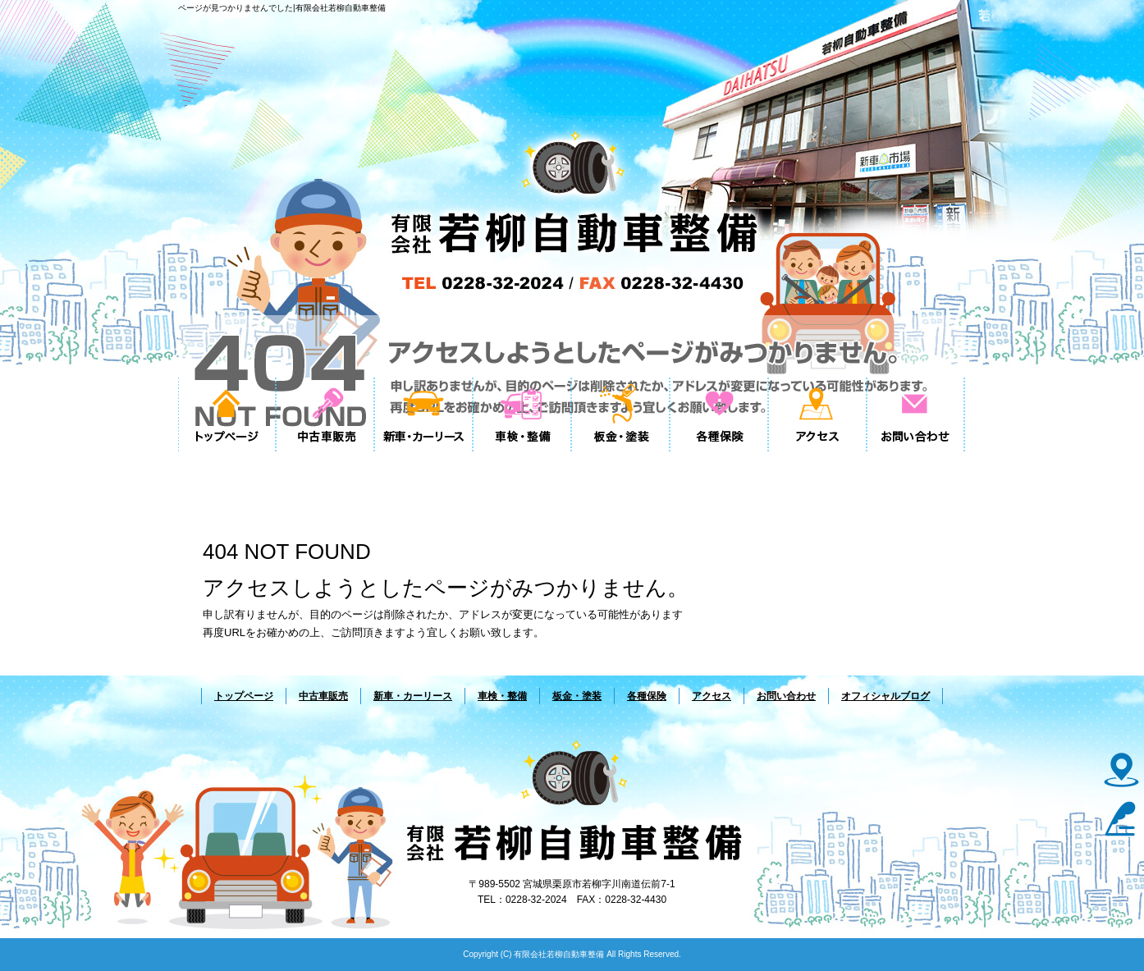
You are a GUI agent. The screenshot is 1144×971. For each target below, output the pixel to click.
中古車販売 (326, 414)
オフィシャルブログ (885, 696)
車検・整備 (523, 414)
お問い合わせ (916, 414)
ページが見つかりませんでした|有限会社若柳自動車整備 (282, 7)
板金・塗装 (621, 414)
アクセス (818, 414)
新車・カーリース (424, 414)
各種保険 (719, 414)
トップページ (227, 414)
